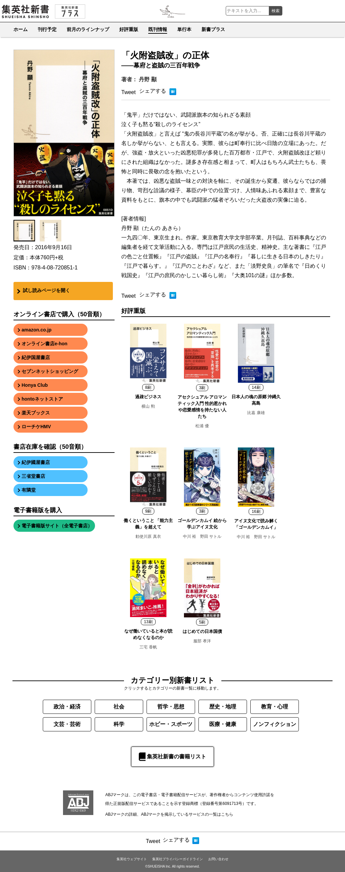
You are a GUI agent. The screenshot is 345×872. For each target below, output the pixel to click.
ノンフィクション (274, 724)
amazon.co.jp (37, 329)
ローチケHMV (36, 426)
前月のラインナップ (88, 29)
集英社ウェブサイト (132, 859)
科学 (119, 724)
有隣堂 (29, 490)
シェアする (152, 91)
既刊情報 (157, 29)
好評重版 (128, 29)
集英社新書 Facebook (322, 11)
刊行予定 (47, 29)
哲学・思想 (170, 706)
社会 (119, 706)
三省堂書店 (33, 476)
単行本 (184, 29)
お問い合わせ (218, 859)
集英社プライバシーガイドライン (177, 859)
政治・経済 (67, 706)
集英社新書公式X (336, 11)
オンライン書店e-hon (44, 343)
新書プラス (213, 29)
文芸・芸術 (67, 724)
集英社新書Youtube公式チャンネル (309, 11)
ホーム (20, 29)
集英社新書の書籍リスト (172, 756)
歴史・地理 (222, 706)
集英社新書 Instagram (295, 11)
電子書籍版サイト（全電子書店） (57, 525)
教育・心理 (274, 706)
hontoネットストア (42, 399)
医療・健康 (222, 724)
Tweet (128, 92)
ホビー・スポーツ (170, 724)
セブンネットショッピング (50, 371)
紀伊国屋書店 (36, 357)
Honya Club (35, 385)
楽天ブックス (36, 412)
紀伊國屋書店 (36, 462)
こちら (227, 814)
